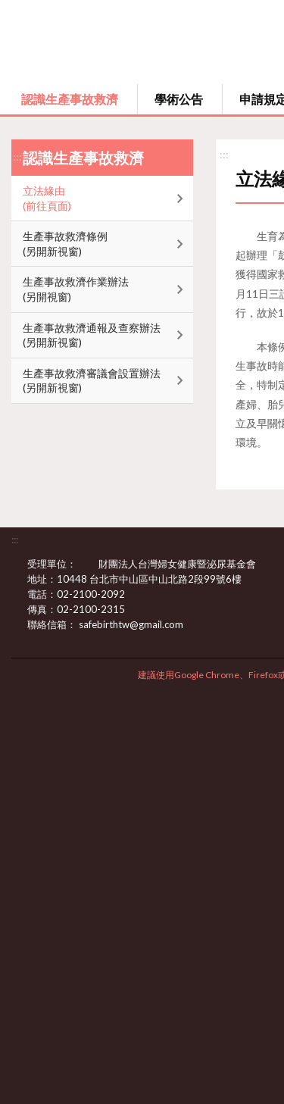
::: (17, 156)
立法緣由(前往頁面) (47, 198)
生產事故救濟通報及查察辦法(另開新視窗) (92, 335)
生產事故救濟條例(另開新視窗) (65, 244)
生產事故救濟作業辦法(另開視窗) (76, 289)
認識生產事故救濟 (69, 99)
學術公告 (178, 99)
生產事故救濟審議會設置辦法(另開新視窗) (92, 381)
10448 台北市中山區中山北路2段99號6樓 (158, 579)
